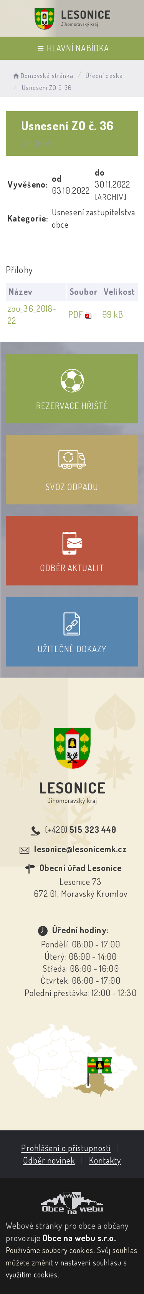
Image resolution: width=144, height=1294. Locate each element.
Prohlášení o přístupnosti (66, 1147)
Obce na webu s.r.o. (79, 1237)
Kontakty (105, 1160)
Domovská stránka (42, 75)
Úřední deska (104, 75)
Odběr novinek (49, 1160)
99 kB (113, 314)
